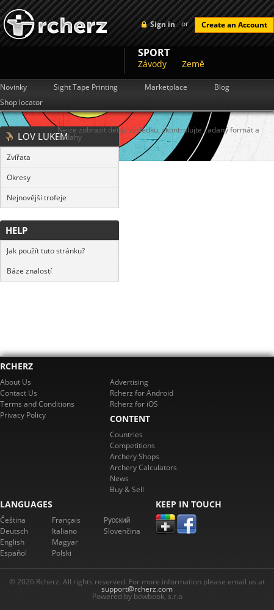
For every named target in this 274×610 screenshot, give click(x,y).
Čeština (13, 520)
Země (193, 64)
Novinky (13, 87)
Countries (126, 434)
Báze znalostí (29, 271)
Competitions (132, 445)
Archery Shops (134, 456)
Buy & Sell (127, 489)
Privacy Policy (23, 415)
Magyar (65, 542)
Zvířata (19, 157)
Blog (221, 87)
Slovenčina (122, 531)
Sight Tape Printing (86, 87)
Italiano (64, 531)
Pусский (117, 520)
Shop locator (21, 102)
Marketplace (166, 87)
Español (13, 553)
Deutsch (14, 531)
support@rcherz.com (137, 589)
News (119, 478)
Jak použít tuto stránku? (46, 250)
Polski (61, 553)
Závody (152, 64)
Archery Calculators (143, 467)
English (12, 542)
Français (66, 520)
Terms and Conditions (37, 404)
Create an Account (234, 25)
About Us (15, 382)
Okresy (19, 177)
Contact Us (18, 393)
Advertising (129, 382)
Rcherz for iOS (134, 404)
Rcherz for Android (141, 393)
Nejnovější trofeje (37, 197)
